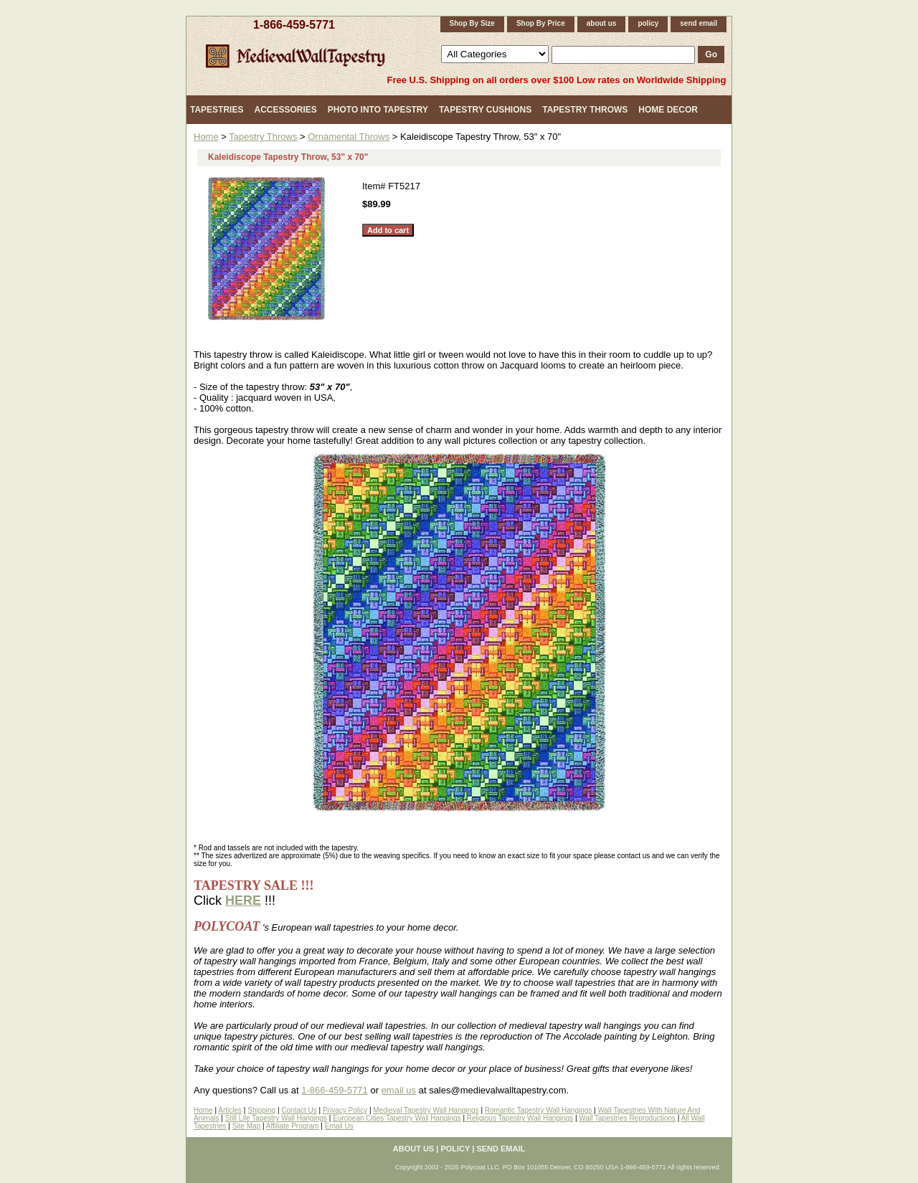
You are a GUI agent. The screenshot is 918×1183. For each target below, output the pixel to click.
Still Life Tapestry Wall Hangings (276, 1118)
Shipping (261, 1110)
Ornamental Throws (348, 136)
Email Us (339, 1126)
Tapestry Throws (585, 110)
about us (602, 23)
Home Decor (668, 110)
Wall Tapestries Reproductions (627, 1118)
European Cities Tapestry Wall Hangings (396, 1118)
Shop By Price (540, 23)
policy (648, 23)
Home (206, 136)
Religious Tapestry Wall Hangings (519, 1118)
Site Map (246, 1126)
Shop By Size (472, 23)
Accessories (285, 110)
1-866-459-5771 (294, 25)
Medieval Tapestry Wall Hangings (425, 1110)
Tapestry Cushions (485, 110)
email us (399, 1090)
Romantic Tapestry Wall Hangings (538, 1110)
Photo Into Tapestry (378, 110)
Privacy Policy (345, 1110)
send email (698, 23)
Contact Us (298, 1110)
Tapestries (216, 110)
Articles (230, 1110)
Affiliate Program (292, 1126)
